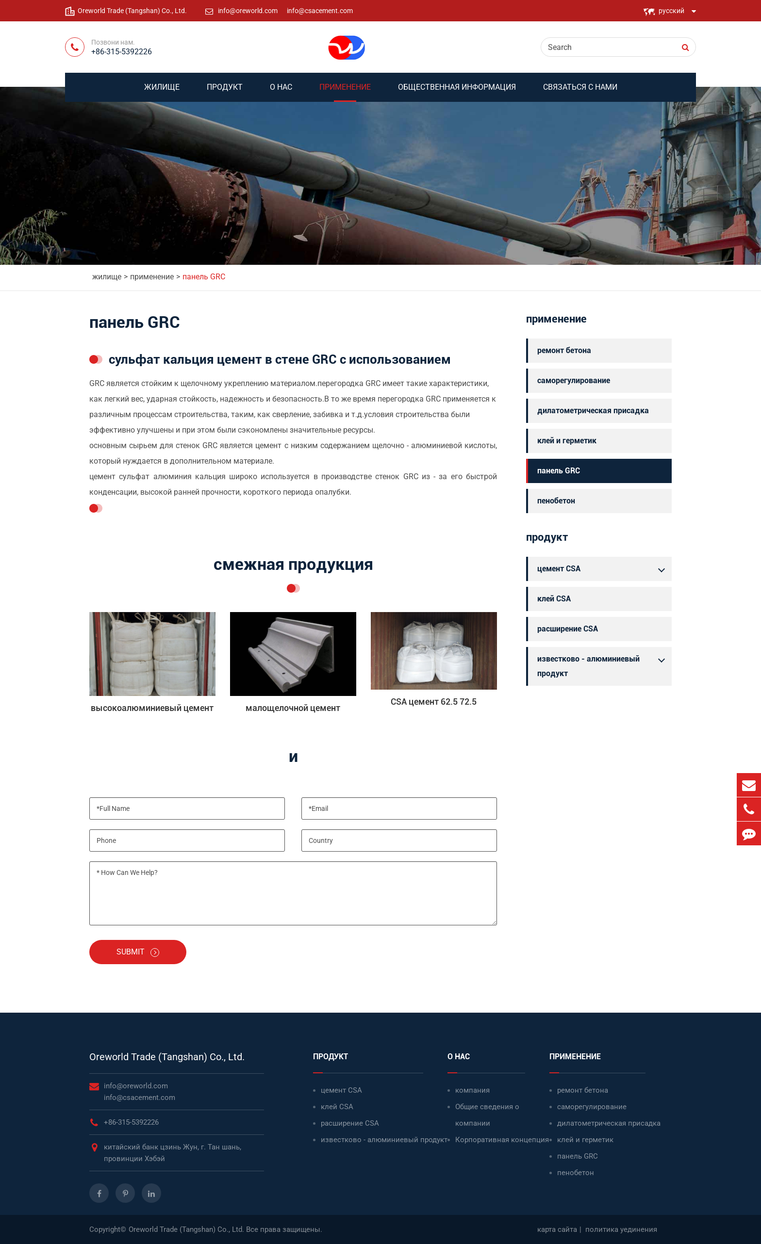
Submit (137, 952)
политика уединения (621, 1229)
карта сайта (557, 1229)
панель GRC (203, 276)
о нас (281, 92)
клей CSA (554, 598)
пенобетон (556, 500)
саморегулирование (573, 380)
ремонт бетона (564, 350)
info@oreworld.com (248, 11)
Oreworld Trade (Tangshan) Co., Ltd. (167, 1056)
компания (472, 1090)
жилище (162, 92)
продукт (225, 92)
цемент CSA (603, 569)
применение (345, 92)
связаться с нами (580, 92)
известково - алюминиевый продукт (603, 665)
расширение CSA (567, 628)
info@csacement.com (320, 11)
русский (671, 11)
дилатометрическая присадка (593, 410)
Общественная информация (457, 92)
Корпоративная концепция (502, 1139)
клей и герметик (566, 440)
